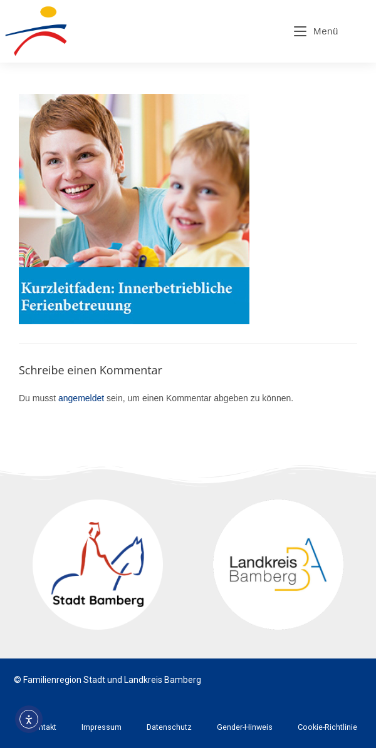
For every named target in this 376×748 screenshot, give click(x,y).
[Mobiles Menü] (316, 31)
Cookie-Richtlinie (327, 727)
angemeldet (81, 398)
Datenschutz (169, 727)
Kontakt (42, 727)
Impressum (101, 727)
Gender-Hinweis (245, 727)
